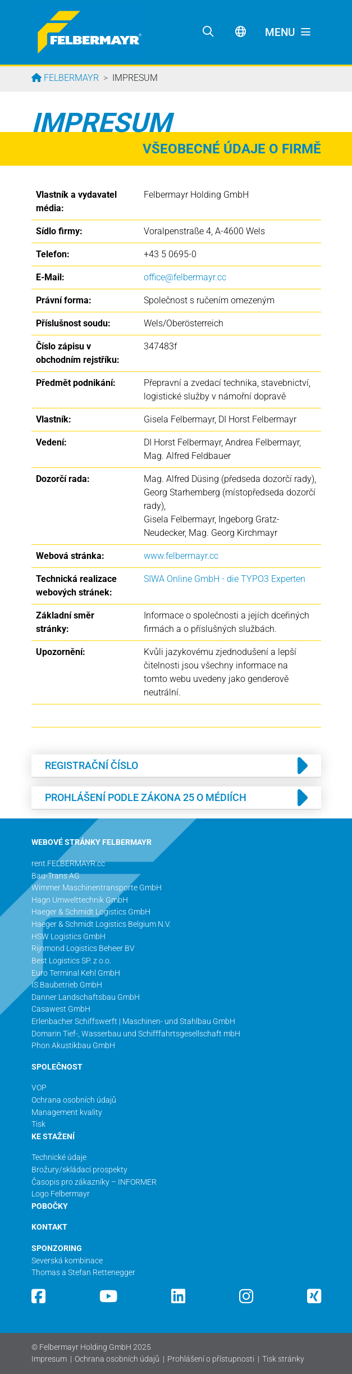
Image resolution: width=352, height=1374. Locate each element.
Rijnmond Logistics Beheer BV (83, 948)
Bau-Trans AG (55, 876)
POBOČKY (49, 1206)
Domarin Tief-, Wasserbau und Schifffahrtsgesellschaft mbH (135, 1034)
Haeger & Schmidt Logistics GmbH (90, 912)
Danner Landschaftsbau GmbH (85, 997)
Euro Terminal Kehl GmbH (75, 973)
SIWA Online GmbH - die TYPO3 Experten (224, 579)
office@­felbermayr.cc (185, 277)
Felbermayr (70, 77)
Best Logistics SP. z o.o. (71, 961)
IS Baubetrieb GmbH (66, 985)
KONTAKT (49, 1227)
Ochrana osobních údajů (117, 1359)
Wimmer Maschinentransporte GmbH (96, 888)
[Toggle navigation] (288, 32)
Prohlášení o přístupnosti (210, 1359)
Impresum (49, 1359)
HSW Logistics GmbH (68, 936)
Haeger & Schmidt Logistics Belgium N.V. (101, 924)
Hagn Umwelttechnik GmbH (79, 900)
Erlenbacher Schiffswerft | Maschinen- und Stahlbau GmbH (133, 1021)
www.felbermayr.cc (181, 555)
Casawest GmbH (60, 1009)
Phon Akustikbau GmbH (73, 1045)
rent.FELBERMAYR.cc (68, 863)
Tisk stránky (283, 1359)
